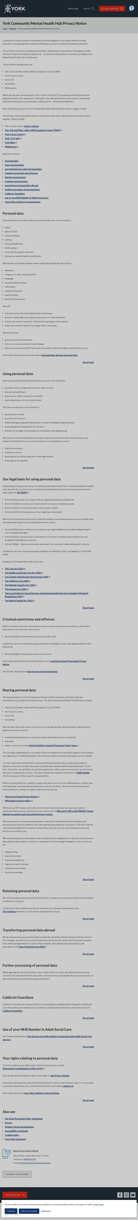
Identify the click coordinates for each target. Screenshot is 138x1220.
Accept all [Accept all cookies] (11, 1211)
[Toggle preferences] (46, 1211)
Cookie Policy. (98, 1205)
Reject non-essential (29, 1211)
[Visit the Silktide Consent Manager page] (132, 1211)
